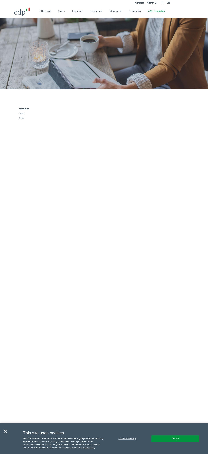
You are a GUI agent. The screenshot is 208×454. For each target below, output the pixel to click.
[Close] (5, 431)
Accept (175, 438)
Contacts (139, 3)
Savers (61, 11)
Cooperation (135, 11)
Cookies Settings (127, 438)
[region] (104, 438)
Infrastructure (116, 11)
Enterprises (77, 11)
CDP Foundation (156, 11)
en (168, 3)
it (162, 3)
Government (96, 11)
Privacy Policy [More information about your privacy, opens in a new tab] (88, 448)
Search (152, 3)
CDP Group (45, 11)
